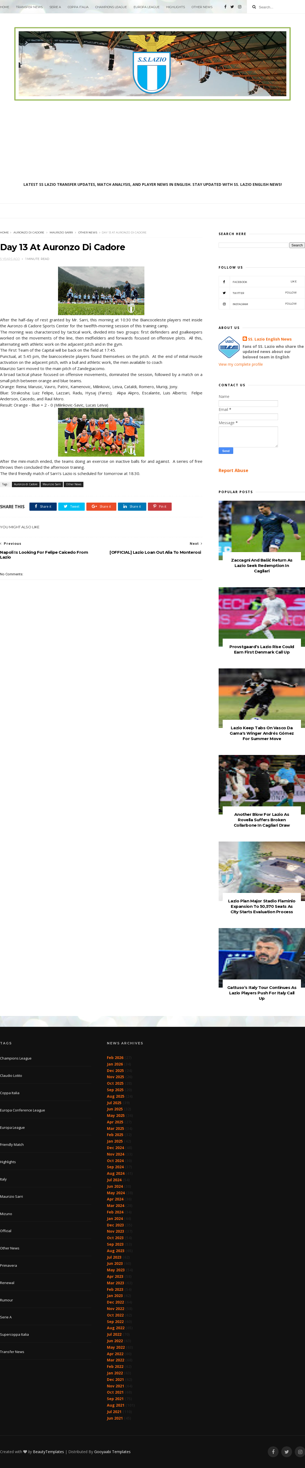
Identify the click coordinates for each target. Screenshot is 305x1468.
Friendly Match (12, 1144)
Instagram (258, 303)
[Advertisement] (152, 141)
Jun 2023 (115, 1263)
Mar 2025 (115, 1128)
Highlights (175, 7)
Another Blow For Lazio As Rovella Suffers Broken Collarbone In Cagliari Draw (262, 820)
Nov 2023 (115, 1231)
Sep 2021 (115, 1398)
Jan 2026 (115, 1064)
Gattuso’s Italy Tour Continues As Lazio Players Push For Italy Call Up (262, 993)
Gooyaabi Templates (112, 1451)
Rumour (6, 1300)
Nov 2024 (115, 1154)
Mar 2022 (115, 1360)
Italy (3, 1179)
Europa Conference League (22, 1110)
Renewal (7, 1282)
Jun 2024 (115, 1186)
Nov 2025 (115, 1076)
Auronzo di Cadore (28, 232)
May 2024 (116, 1192)
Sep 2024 (115, 1166)
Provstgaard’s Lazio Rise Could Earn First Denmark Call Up (261, 649)
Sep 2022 (115, 1321)
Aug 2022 (115, 1327)
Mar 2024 (115, 1205)
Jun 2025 (115, 1108)
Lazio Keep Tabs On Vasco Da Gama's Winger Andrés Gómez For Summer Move (262, 733)
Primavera (8, 1265)
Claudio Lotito (11, 1075)
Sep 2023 (115, 1244)
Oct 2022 (115, 1315)
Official (5, 1230)
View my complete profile (241, 364)
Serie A (55, 7)
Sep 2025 (115, 1089)
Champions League (111, 7)
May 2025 (116, 1115)
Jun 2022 (115, 1340)
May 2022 (116, 1347)
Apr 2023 (115, 1276)
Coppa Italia (78, 7)
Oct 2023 (115, 1237)
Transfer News (29, 7)
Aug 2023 (115, 1250)
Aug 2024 (115, 1173)
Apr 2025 (115, 1121)
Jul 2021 (114, 1411)
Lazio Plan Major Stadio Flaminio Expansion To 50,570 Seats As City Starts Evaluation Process (261, 906)
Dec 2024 (115, 1147)
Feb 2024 (115, 1212)
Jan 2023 (115, 1295)
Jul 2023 (114, 1257)
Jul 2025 (114, 1102)
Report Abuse (233, 470)
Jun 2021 (115, 1418)
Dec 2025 (115, 1070)
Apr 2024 (115, 1199)
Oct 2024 (115, 1160)
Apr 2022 (115, 1353)
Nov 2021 (115, 1385)
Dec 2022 (115, 1302)
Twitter (258, 292)
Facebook (258, 281)
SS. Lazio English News (270, 339)
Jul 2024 (114, 1179)
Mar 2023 (115, 1282)
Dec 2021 (115, 1379)
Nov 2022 (115, 1308)
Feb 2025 (115, 1134)
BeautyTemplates (48, 1451)
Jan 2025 (115, 1141)
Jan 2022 (115, 1372)
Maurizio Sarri (61, 232)
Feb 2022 (115, 1366)
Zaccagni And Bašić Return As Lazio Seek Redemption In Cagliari (262, 565)
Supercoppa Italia (14, 1334)
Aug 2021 (115, 1405)
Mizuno (6, 1213)
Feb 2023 (115, 1289)
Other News (202, 7)
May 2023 (116, 1269)
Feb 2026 (115, 1057)
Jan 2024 (115, 1218)
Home (4, 7)
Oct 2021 (115, 1392)
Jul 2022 (114, 1334)
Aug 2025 (115, 1096)
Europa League (147, 7)
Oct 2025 (115, 1083)
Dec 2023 (115, 1225)
